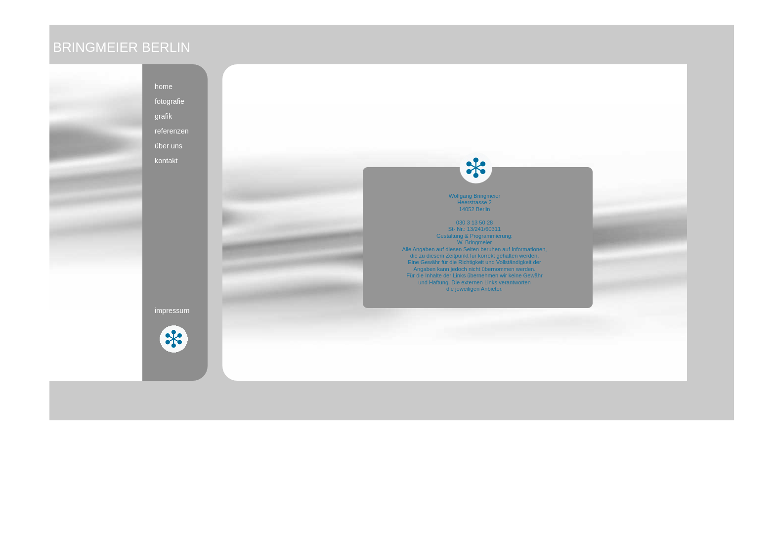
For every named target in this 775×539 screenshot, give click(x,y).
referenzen (172, 131)
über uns (168, 146)
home (163, 86)
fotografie (169, 101)
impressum (172, 310)
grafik (163, 116)
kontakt (166, 161)
